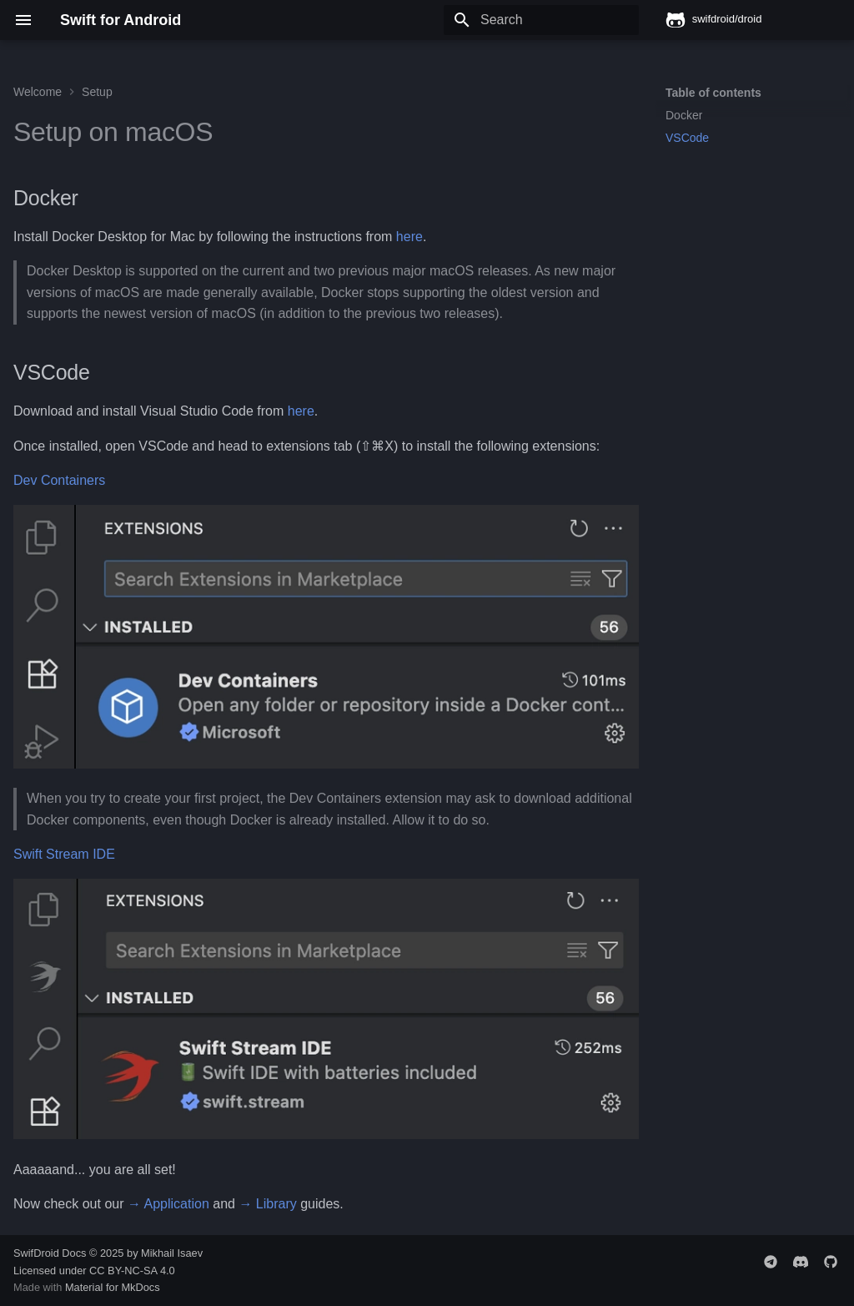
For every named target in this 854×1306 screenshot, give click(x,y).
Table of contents (713, 92)
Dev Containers (59, 480)
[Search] (541, 20)
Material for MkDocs (112, 1287)
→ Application (168, 1204)
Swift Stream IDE (64, 854)
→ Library (267, 1204)
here (409, 236)
